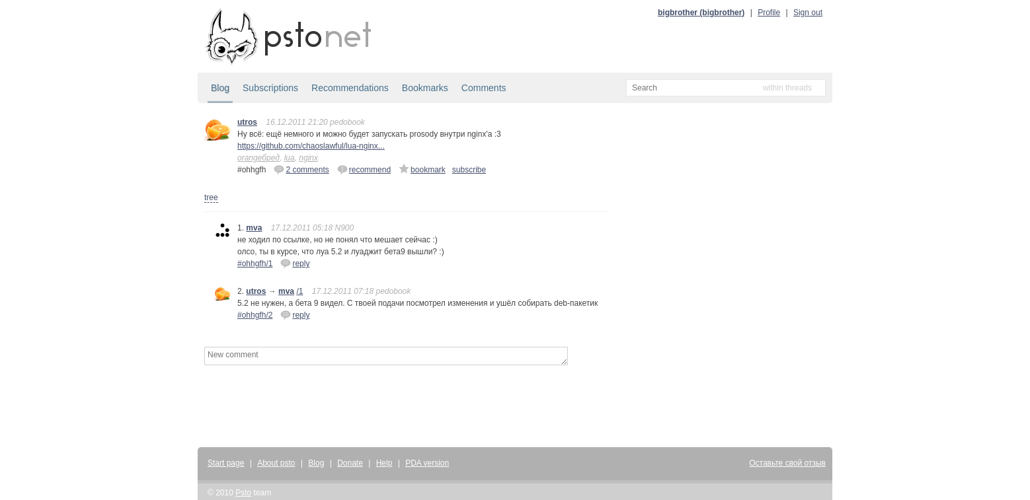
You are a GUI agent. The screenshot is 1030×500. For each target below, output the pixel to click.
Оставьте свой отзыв (787, 463)
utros (247, 122)
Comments (483, 88)
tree (211, 197)
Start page (226, 463)
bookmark (422, 169)
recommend (364, 169)
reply (294, 263)
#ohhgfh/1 (254, 263)
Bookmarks (425, 88)
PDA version (427, 463)
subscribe (469, 169)
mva (254, 227)
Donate (350, 463)
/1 (299, 291)
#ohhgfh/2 (254, 315)
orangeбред (258, 157)
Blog (220, 88)
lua (289, 157)
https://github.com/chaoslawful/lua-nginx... (311, 146)
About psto (276, 463)
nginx (308, 157)
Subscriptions (270, 88)
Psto (243, 492)
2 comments (301, 169)
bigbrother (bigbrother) (701, 12)
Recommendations (350, 88)
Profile (769, 12)
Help (384, 463)
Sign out (807, 12)
